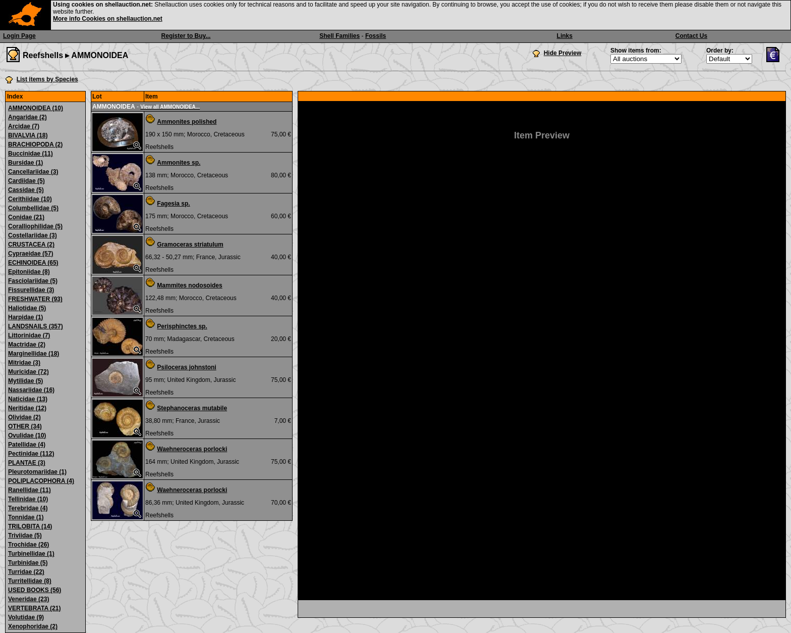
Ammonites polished (186, 121)
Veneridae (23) (28, 599)
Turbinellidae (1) (31, 553)
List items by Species (47, 79)
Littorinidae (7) (29, 335)
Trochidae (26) (28, 544)
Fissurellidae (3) (31, 290)
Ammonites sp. (178, 162)
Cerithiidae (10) (30, 199)
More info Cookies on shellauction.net (107, 18)
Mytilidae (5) (25, 380)
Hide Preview (563, 53)
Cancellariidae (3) (33, 171)
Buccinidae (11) (30, 153)
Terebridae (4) (27, 508)
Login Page (19, 35)
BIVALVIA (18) (27, 135)
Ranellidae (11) (29, 490)
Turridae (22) (26, 571)
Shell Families (339, 35)
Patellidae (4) (26, 444)
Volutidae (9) (26, 617)
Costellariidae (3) (32, 235)
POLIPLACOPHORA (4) (41, 480)
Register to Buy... (186, 35)
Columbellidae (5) (33, 208)
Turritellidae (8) (29, 581)
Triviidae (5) (25, 535)
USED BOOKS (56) (34, 590)
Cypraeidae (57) (30, 253)
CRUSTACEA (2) (31, 244)
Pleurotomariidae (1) (37, 471)
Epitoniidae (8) (29, 271)
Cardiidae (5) (26, 180)
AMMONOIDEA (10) (35, 108)
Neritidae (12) (27, 408)
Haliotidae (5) (27, 308)
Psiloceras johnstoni (186, 367)
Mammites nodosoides (189, 285)
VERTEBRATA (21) (34, 608)
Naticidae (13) (27, 399)
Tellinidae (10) (28, 499)
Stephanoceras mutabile (192, 408)
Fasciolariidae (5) (33, 280)
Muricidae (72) (28, 371)
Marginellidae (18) (33, 353)
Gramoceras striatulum (190, 244)
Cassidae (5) (26, 189)
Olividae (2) (24, 417)
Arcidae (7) (23, 126)
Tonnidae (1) (25, 517)
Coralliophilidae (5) (35, 226)
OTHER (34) (25, 426)
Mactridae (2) (26, 344)
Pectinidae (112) (31, 453)
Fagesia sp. (173, 203)
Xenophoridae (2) (33, 626)
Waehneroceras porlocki (192, 449)
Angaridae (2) (27, 117)
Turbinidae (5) (27, 562)
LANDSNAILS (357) (35, 326)
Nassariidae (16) (31, 390)
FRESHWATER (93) (35, 299)
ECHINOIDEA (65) (33, 262)
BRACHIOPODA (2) (35, 144)
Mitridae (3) (24, 362)
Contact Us (691, 35)
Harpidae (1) (25, 317)
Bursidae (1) (25, 162)
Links (565, 35)
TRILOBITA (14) (30, 526)
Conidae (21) (26, 217)
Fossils (375, 35)
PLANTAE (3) (26, 462)
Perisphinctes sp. (182, 326)
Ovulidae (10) (27, 435)
